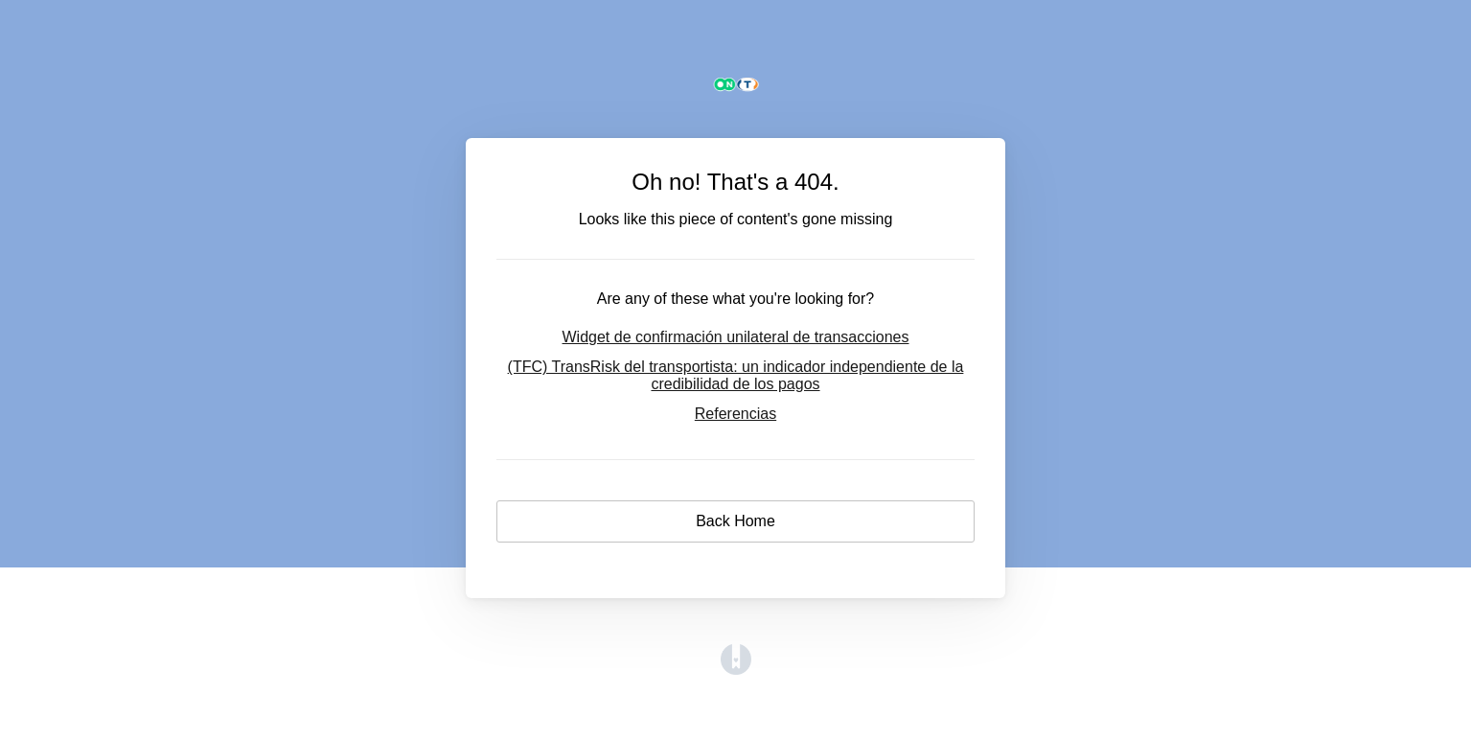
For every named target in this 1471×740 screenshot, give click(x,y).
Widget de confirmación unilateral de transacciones (736, 337)
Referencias (735, 413)
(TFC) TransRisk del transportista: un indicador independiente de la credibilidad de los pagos (736, 375)
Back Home (735, 521)
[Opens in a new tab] (736, 669)
